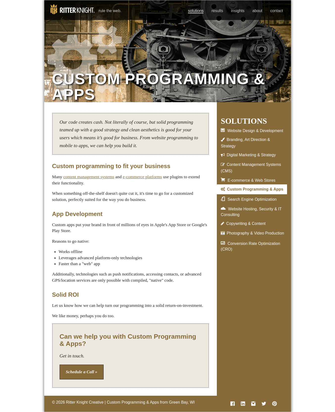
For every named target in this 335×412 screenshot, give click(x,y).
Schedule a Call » (81, 371)
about (257, 11)
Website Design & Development (255, 131)
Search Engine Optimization (251, 199)
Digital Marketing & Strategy (251, 155)
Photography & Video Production (255, 233)
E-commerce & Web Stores (251, 180)
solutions (195, 11)
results (217, 11)
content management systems (88, 176)
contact (276, 11)
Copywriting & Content (246, 223)
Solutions (244, 121)
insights (238, 11)
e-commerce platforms (142, 176)
